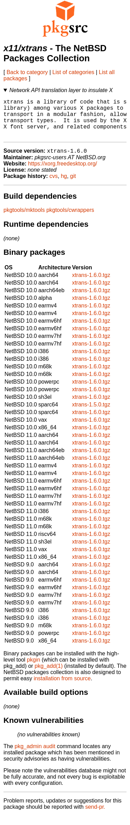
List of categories (73, 72)
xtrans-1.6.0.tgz (91, 284)
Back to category (27, 72)
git (73, 185)
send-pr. (95, 816)
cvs (54, 185)
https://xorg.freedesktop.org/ (62, 173)
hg (64, 185)
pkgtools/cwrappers (70, 219)
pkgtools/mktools (24, 219)
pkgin (33, 669)
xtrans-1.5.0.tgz (91, 414)
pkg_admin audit (35, 756)
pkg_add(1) (49, 675)
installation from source (62, 688)
